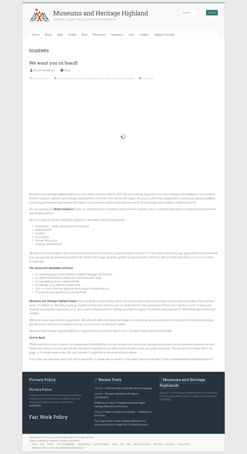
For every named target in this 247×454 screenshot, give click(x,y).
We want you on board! (53, 63)
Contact (144, 34)
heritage (81, 78)
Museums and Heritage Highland (100, 13)
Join (131, 34)
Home (35, 34)
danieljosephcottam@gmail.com (92, 344)
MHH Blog (158, 444)
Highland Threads (164, 34)
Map (60, 34)
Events (72, 34)
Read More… (35, 405)
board (60, 78)
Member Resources (142, 444)
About (48, 34)
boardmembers (70, 78)
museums (120, 78)
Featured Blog (84, 444)
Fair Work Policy (48, 417)
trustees (129, 78)
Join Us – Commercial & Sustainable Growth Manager (123, 388)
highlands (109, 78)
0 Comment (145, 78)
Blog (84, 34)
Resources (99, 34)
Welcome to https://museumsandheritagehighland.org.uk (58, 448)
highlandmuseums (95, 78)
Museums (117, 34)
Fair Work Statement (66, 444)
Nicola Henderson (44, 70)
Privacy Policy (184, 444)
